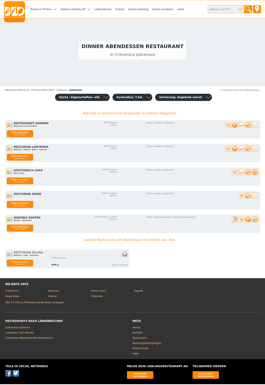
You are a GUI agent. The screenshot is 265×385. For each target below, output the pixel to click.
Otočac (52, 297)
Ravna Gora (98, 291)
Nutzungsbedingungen (147, 343)
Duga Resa (12, 297)
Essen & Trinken (41, 9)
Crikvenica (12, 291)
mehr (181, 9)
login (135, 354)
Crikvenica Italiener (17, 328)
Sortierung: (180, 98)
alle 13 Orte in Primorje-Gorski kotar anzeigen (34, 303)
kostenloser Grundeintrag (206, 375)
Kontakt (137, 333)
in (17, 91)
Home (136, 328)
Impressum (139, 338)
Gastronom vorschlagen (140, 375)
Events (119, 9)
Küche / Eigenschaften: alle (79, 98)
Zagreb (138, 291)
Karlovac (53, 291)
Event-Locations (163, 9)
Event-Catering (138, 9)
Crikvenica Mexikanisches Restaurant (29, 338)
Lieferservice (102, 9)
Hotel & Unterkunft (73, 9)
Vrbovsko (97, 297)
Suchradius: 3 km (129, 98)
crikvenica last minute (19, 333)
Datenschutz (140, 349)
